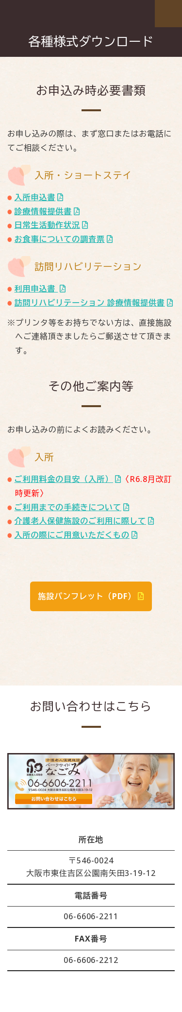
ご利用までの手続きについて (68, 507)
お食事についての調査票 (60, 239)
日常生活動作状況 (48, 225)
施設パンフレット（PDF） (86, 596)
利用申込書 (36, 288)
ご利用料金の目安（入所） (64, 479)
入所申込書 (35, 197)
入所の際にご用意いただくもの (72, 535)
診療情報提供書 (43, 211)
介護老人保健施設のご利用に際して (80, 520)
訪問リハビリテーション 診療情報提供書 (90, 302)
